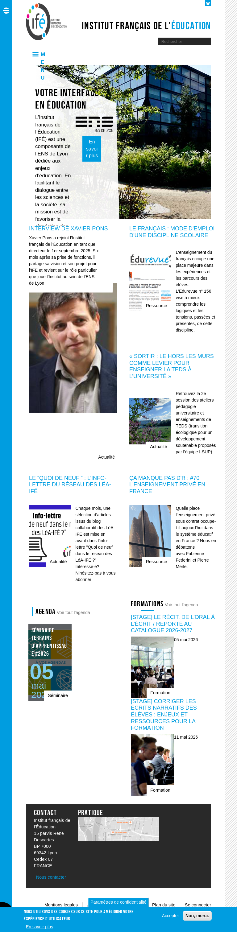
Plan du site (164, 904)
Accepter (170, 915)
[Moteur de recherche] (180, 41)
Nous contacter (51, 877)
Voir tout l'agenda (73, 612)
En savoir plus (92, 148)
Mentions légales (61, 904)
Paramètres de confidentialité (118, 902)
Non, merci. (197, 915)
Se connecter (198, 904)
